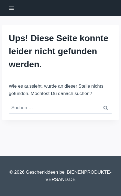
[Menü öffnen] (12, 8)
